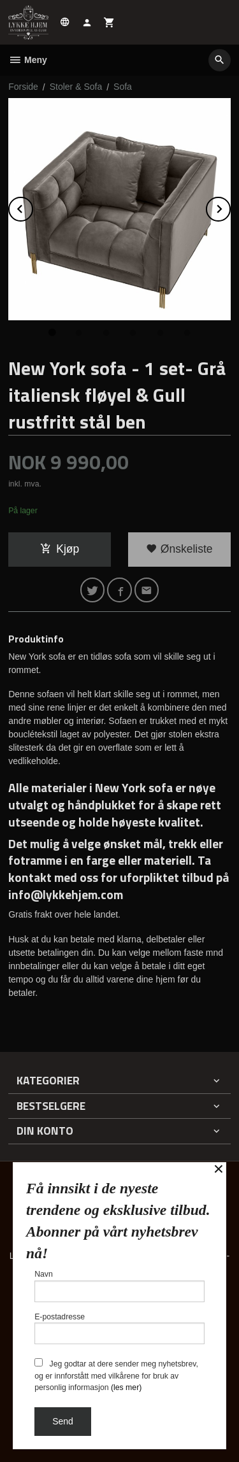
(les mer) (126, 1387)
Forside (23, 87)
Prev (32, 206)
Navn (119, 1286)
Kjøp (59, 549)
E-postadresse (119, 1328)
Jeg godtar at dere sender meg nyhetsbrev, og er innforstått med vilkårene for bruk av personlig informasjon (116, 1375)
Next (230, 206)
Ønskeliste (179, 549)
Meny (27, 60)
